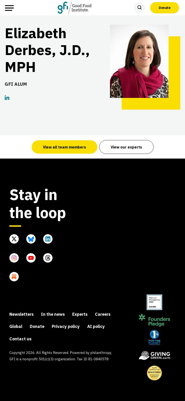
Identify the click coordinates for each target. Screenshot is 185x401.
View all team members (64, 147)
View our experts (126, 147)
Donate (164, 7)
